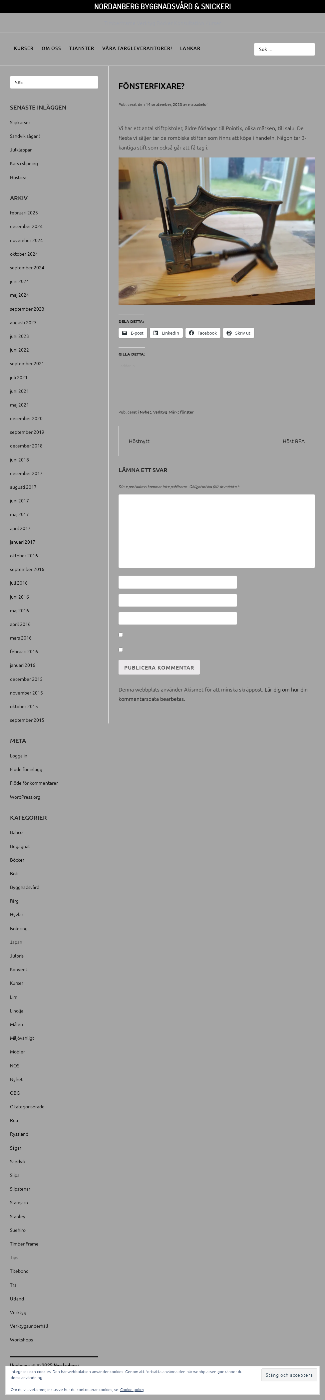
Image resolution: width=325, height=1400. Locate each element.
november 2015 (26, 692)
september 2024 (27, 267)
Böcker (17, 859)
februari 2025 (24, 212)
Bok (14, 873)
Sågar (15, 1147)
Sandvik (18, 1161)
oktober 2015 (24, 706)
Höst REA (294, 440)
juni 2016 (19, 596)
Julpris (17, 955)
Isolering (19, 928)
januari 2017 (22, 541)
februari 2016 (24, 651)
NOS (14, 1065)
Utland (17, 1298)
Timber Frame (24, 1243)
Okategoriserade (27, 1106)
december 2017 (26, 473)
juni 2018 (19, 459)
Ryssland (19, 1133)
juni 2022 (19, 349)
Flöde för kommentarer (34, 782)
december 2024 (26, 226)
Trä (13, 1284)
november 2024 (26, 240)
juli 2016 (19, 582)
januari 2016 (22, 665)
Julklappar (21, 149)
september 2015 (27, 719)
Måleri (16, 1024)
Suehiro (18, 1230)
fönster (186, 412)
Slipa (15, 1175)
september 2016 (27, 569)
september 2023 (27, 308)
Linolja (16, 1010)
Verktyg (160, 412)
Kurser (24, 48)
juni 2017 (19, 500)
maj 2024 (19, 294)
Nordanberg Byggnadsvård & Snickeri (162, 6)
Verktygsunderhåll (29, 1325)
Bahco (16, 832)
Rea (14, 1120)
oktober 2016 (24, 555)
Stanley (17, 1216)
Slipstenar (20, 1188)
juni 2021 (19, 391)
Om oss (51, 48)
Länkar (190, 48)
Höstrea (18, 177)
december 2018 (26, 445)
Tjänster (81, 48)
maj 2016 (19, 610)
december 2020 (26, 418)
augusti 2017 (23, 486)
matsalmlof (198, 104)
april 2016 (20, 624)
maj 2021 (19, 404)
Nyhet (145, 412)
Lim (13, 996)
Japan (16, 942)
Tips (14, 1257)
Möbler (17, 1051)
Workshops (21, 1339)
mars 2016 (21, 637)
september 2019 (27, 431)
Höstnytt (139, 440)
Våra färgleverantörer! (137, 48)
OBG (15, 1092)
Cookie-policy (132, 1389)
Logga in (18, 755)
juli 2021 (19, 377)
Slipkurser (20, 122)
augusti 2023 (23, 322)
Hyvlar (16, 914)
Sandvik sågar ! (25, 136)
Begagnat (20, 846)
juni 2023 (19, 336)
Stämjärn (19, 1202)
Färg (14, 900)
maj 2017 (19, 514)
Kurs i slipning (24, 163)
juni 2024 (19, 281)
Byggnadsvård (24, 887)
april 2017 (20, 528)
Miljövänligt (22, 1037)
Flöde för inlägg (26, 769)
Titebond (19, 1270)
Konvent (18, 969)
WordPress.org (25, 796)
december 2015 (26, 679)
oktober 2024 (24, 253)
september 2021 (27, 363)
